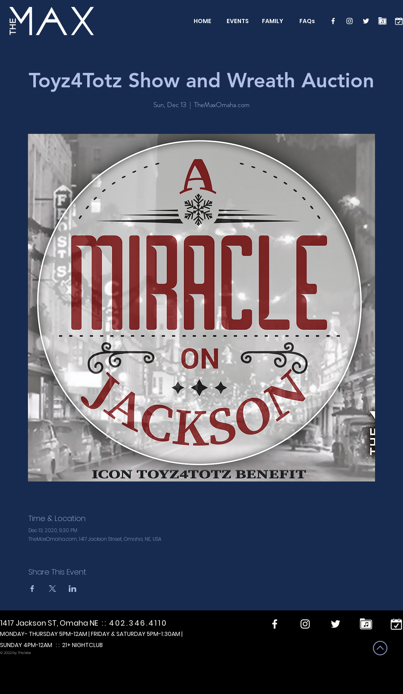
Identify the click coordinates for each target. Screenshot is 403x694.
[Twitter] (366, 21)
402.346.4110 (138, 623)
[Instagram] (349, 21)
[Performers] (382, 21)
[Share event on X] (52, 588)
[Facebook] (333, 21)
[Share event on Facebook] (32, 588)
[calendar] (399, 21)
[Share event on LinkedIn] (72, 588)
